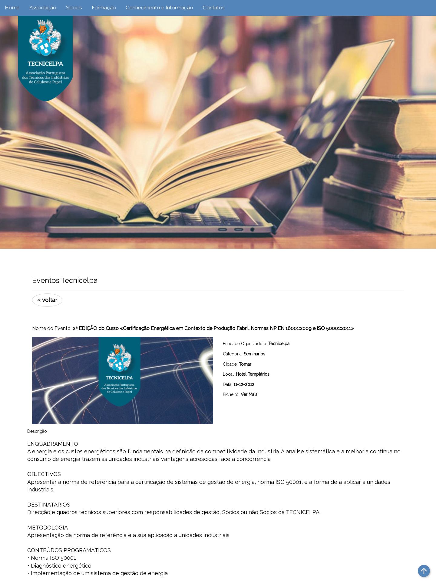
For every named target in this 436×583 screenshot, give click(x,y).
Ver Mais (249, 394)
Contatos (214, 8)
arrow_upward (423, 570)
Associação (42, 8)
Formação (104, 8)
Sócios (74, 8)
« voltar (47, 300)
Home (12, 8)
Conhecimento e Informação (159, 8)
